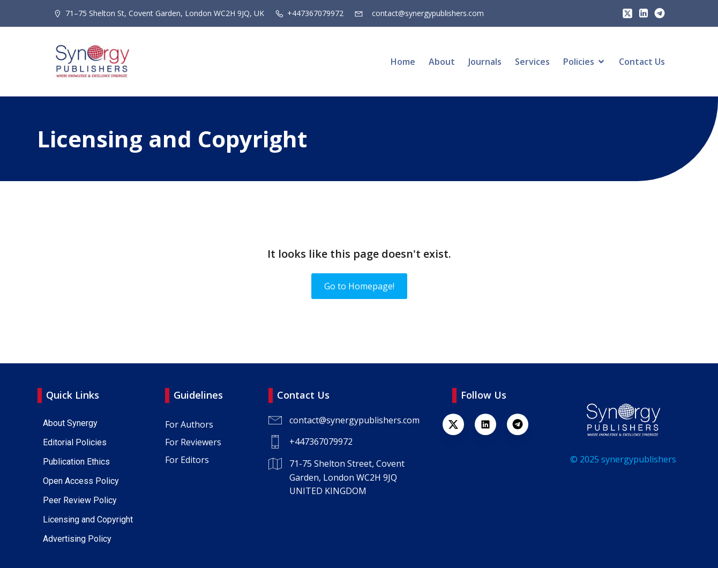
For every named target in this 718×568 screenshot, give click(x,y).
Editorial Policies (75, 442)
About (442, 62)
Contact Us (642, 62)
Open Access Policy (81, 481)
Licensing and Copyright (88, 519)
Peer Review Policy (80, 500)
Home (403, 62)
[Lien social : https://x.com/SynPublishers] (625, 13)
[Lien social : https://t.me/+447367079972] (657, 13)
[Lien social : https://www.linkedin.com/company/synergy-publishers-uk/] (491, 424)
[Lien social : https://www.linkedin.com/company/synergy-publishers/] (641, 13)
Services (532, 62)
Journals (485, 62)
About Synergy (70, 423)
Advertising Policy (77, 539)
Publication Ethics (76, 462)
